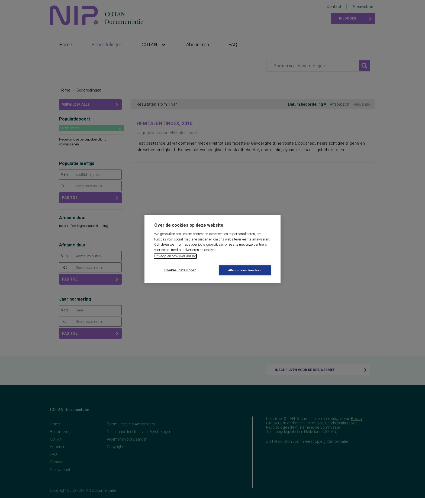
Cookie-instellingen (180, 270)
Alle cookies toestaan (244, 270)
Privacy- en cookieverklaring (175, 256)
